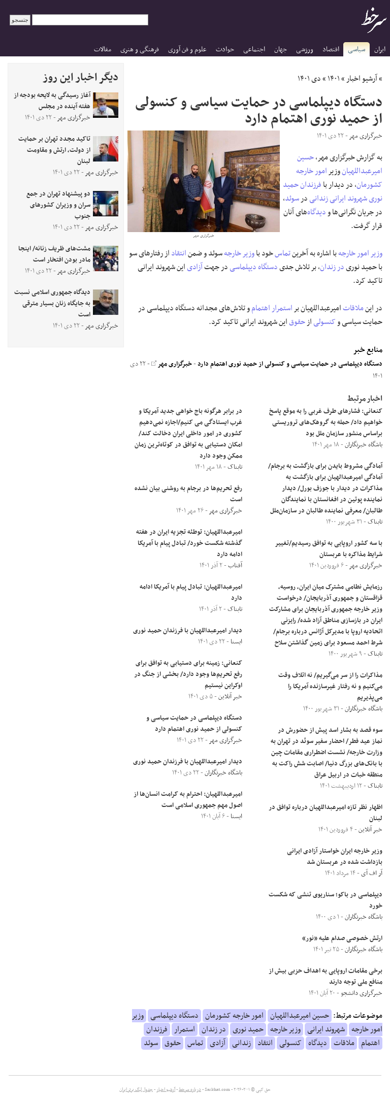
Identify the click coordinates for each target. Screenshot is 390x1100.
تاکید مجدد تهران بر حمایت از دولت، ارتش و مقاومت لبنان (54, 150)
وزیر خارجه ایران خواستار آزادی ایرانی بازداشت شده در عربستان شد (334, 857)
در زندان (332, 267)
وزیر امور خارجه (360, 253)
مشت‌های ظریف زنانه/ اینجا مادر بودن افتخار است (54, 254)
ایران (379, 49)
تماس (282, 253)
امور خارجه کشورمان (234, 1015)
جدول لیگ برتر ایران (136, 1090)
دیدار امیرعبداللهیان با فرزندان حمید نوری (187, 630)
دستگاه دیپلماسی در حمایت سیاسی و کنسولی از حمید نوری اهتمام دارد (290, 364)
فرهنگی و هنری (139, 49)
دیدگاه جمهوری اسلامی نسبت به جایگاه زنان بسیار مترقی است (52, 303)
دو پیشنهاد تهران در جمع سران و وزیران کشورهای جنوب (58, 205)
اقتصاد (330, 49)
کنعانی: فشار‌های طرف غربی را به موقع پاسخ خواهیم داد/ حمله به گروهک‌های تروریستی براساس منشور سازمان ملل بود (325, 422)
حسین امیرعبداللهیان (299, 1015)
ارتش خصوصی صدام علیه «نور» (342, 938)
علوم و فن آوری (187, 49)
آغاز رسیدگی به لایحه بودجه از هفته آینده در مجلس (52, 101)
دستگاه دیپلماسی (254, 267)
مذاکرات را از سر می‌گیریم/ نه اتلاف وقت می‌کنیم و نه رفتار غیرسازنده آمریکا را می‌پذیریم (330, 686)
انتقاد (178, 253)
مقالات (102, 49)
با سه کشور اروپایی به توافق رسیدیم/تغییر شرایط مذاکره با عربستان (328, 549)
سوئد (292, 198)
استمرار (282, 308)
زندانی (318, 198)
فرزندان (310, 184)
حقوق (297, 322)
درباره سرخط (190, 1090)
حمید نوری (248, 1029)
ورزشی (304, 49)
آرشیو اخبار (361, 78)
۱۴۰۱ (334, 78)
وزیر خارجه (239, 253)
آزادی (195, 267)
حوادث (225, 49)
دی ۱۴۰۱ (309, 78)
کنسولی (324, 322)
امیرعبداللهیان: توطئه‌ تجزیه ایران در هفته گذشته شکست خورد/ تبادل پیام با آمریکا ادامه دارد (189, 543)
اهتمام (260, 308)
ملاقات (353, 308)
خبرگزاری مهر (171, 364)
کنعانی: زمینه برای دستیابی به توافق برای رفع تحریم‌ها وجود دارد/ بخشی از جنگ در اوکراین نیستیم (188, 674)
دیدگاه (316, 212)
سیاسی (356, 49)
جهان (280, 49)
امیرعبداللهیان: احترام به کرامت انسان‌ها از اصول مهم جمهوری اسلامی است (188, 800)
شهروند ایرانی (348, 198)
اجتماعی (254, 49)
